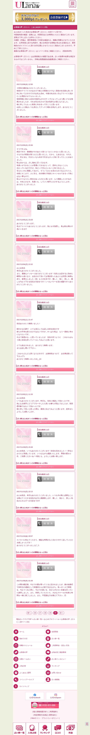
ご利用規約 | (53, 712)
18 (45, 613)
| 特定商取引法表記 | (41, 715)
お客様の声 (20, 652)
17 (40, 613)
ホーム (18, 632)
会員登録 (51, 632)
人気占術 (19, 666)
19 (50, 613)
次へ (61, 613)
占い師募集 (52, 679)
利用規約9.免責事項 (47, 59)
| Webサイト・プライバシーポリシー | (45, 718)
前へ (29, 613)
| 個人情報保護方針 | (40, 712)
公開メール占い (22, 659)
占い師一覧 (52, 638)
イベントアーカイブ (23, 679)
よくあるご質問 (22, 673)
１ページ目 (42, 51)
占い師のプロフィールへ (45, 120)
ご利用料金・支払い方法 (57, 645)
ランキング (52, 666)
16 (35, 613)
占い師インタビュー (55, 659)
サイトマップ (21, 686)
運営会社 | (53, 715)
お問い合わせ (53, 673)
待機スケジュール (22, 645)
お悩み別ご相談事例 (55, 652)
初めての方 (20, 638)
